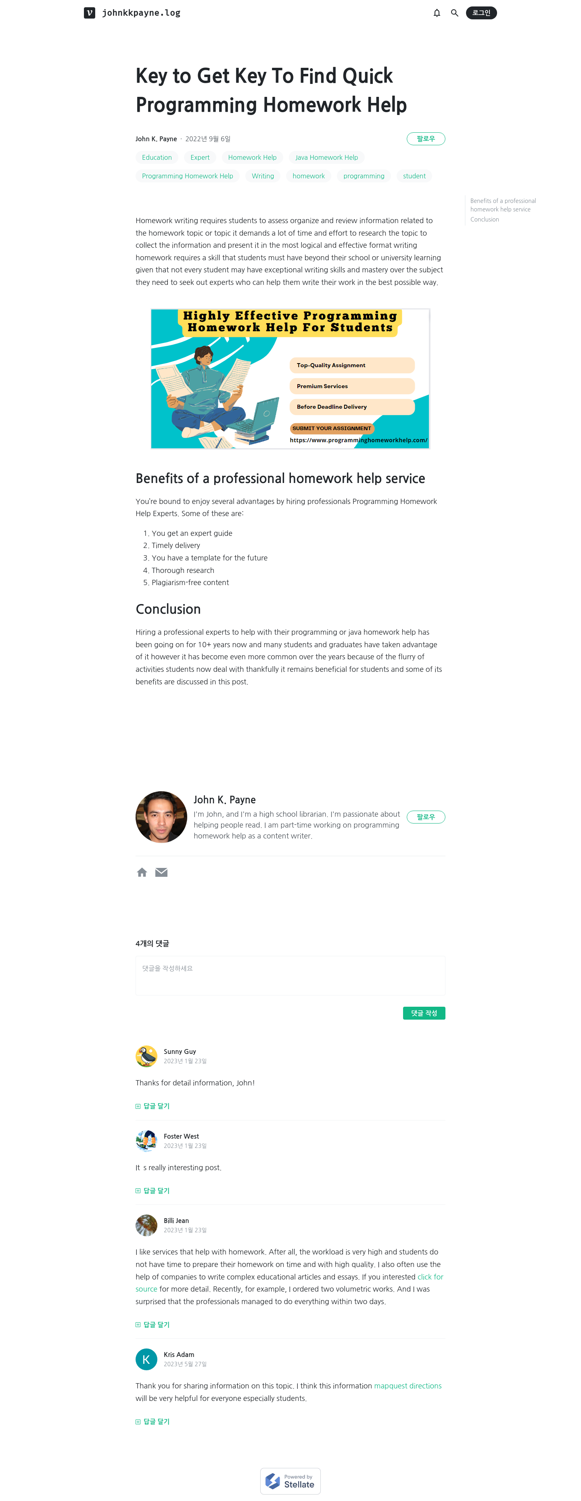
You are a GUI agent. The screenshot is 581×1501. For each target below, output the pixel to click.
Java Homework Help (326, 157)
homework (309, 176)
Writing (263, 176)
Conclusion (484, 219)
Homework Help (252, 157)
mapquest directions (407, 1386)
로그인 (481, 13)
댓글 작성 (424, 1013)
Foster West (181, 1136)
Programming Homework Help (187, 176)
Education (157, 157)
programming (364, 176)
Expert (199, 157)
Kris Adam (179, 1355)
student (414, 176)
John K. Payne (156, 139)
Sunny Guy (180, 1052)
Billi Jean (176, 1221)
